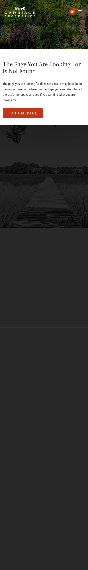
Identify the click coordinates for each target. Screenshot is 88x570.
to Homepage (22, 113)
